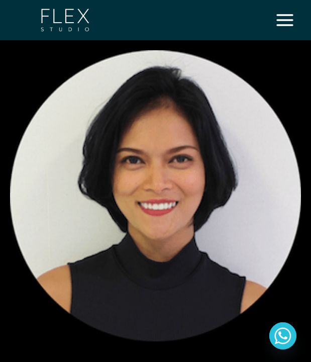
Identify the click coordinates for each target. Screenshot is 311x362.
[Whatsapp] (282, 335)
